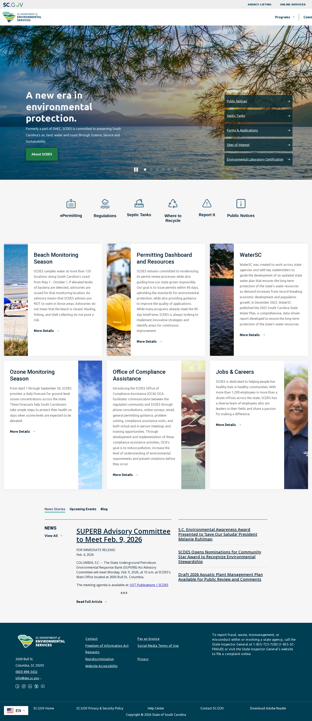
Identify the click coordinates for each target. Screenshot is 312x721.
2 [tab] (151, 169)
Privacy (143, 659)
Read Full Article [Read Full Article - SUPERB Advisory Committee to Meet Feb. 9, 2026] (89, 601)
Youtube (43, 686)
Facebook (17, 686)
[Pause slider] (136, 170)
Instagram (23, 686)
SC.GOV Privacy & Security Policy (99, 708)
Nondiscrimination (99, 659)
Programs (115, 17)
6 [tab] (175, 169)
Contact (91, 639)
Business (173, 17)
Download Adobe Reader (268, 708)
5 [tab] (169, 169)
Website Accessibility (101, 666)
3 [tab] (157, 169)
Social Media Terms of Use (158, 645)
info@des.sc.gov (29, 678)
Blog (104, 509)
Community (145, 17)
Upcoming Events (83, 509)
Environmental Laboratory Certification (255, 159)
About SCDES (285, 17)
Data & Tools (251, 17)
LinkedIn (30, 686)
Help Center (156, 708)
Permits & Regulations (211, 17)
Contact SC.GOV (212, 708)
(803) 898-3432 (26, 672)
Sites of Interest (238, 145)
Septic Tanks (236, 116)
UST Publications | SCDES (149, 585)
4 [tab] (163, 169)
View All (51, 536)
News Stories (55, 509)
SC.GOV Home (43, 708)
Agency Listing (259, 4)
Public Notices (237, 101)
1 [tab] (145, 169)
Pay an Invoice (148, 639)
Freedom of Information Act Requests (107, 649)
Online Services (293, 4)
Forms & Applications (242, 130)
